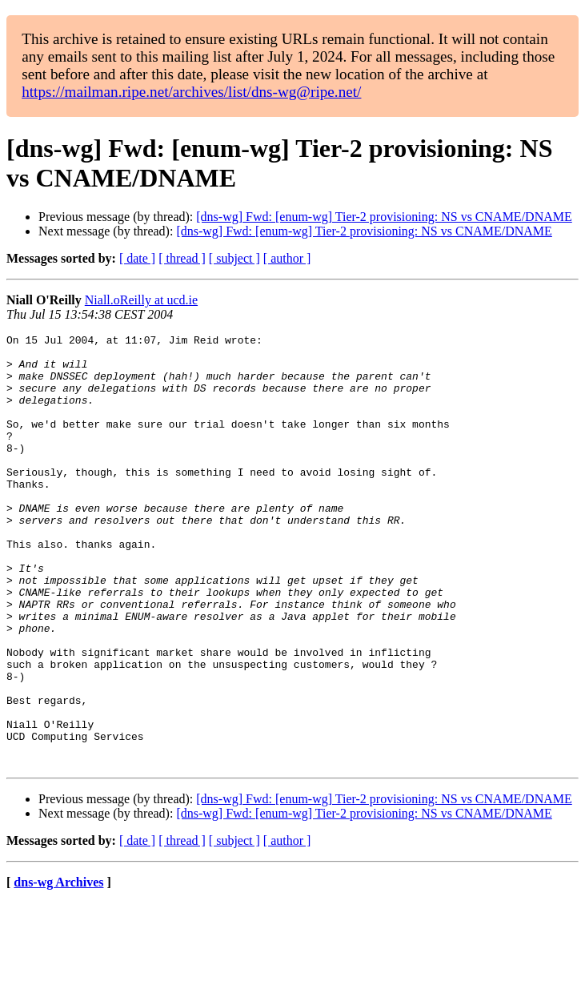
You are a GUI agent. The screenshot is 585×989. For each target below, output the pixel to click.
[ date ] (137, 258)
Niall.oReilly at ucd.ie (141, 300)
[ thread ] (182, 258)
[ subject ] (234, 258)
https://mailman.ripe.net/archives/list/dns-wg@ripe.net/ (191, 91)
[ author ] (287, 258)
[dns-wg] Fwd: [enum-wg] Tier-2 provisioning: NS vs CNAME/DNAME (383, 216)
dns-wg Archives (58, 968)
